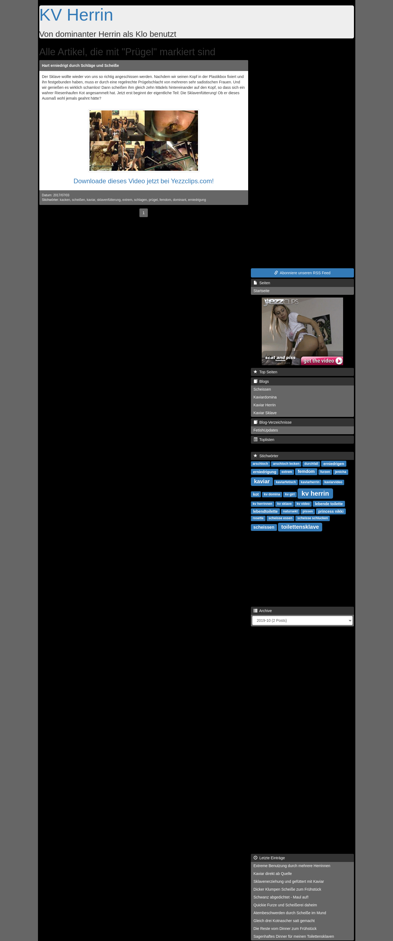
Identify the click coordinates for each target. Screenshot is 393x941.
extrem (127, 200)
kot (256, 494)
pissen (308, 511)
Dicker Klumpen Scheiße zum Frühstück (287, 889)
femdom (165, 200)
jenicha (340, 472)
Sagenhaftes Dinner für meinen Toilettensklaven (294, 936)
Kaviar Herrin (265, 405)
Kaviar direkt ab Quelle (273, 873)
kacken (65, 200)
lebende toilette (329, 503)
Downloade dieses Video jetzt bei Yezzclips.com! (144, 181)
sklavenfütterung (108, 200)
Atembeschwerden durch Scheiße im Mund (290, 913)
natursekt (290, 511)
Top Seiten (265, 372)
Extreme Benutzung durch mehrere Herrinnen (292, 866)
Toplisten (264, 439)
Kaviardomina (265, 397)
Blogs (261, 381)
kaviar (91, 200)
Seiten (262, 283)
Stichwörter (266, 456)
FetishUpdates (266, 430)
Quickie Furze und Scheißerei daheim (285, 905)
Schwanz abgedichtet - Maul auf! (281, 897)
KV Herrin (76, 14)
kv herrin (315, 493)
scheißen (78, 200)
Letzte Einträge (269, 858)
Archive (263, 611)
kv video (303, 504)
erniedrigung (197, 200)
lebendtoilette (265, 511)
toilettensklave (300, 527)
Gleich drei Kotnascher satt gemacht (284, 921)
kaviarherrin (310, 482)
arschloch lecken (286, 464)
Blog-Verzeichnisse (273, 422)
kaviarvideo (333, 482)
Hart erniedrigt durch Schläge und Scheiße (80, 65)
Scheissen (262, 389)
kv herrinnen (262, 504)
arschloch (260, 464)
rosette (258, 518)
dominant (179, 200)
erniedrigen (333, 463)
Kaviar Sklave (265, 413)
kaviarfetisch (286, 482)
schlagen (140, 200)
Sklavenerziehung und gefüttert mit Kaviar (289, 881)
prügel (153, 200)
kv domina (272, 494)
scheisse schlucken (312, 518)
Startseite (262, 291)
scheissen (263, 527)
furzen (325, 472)
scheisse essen (280, 518)
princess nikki (330, 511)
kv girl (290, 494)
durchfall (311, 464)
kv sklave (284, 504)
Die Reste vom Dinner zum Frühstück (285, 928)
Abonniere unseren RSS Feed (302, 273)
